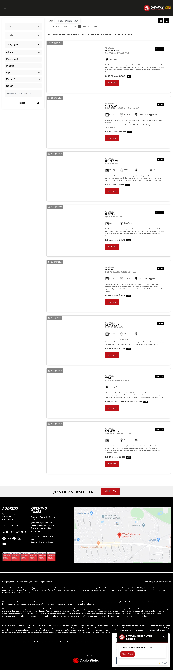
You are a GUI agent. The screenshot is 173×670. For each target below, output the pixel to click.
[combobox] (23, 26)
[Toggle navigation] (5, 8)
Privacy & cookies (164, 582)
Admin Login (150, 582)
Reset (29, 103)
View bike (112, 83)
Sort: (50, 21)
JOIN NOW (110, 491)
